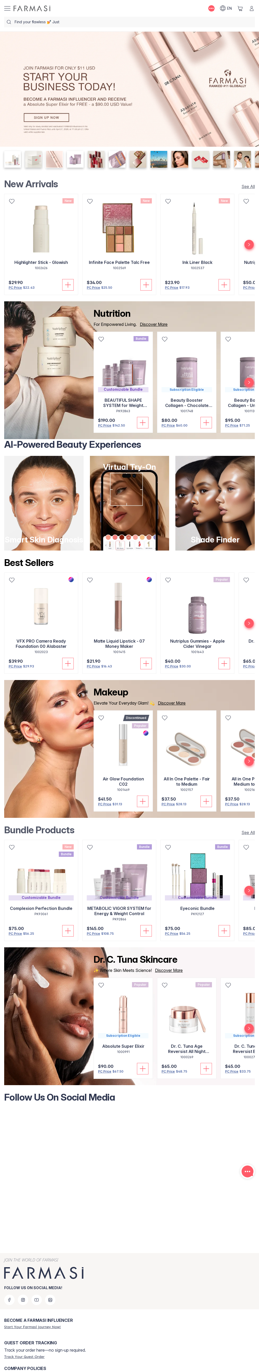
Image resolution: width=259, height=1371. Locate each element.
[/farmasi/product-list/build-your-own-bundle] (246, 832)
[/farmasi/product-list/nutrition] (152, 324)
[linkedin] (50, 1300)
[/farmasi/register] (32, 1327)
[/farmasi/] (32, 8)
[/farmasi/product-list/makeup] (170, 703)
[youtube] (36, 1300)
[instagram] (23, 1300)
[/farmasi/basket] (240, 8)
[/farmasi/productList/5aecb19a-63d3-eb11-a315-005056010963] (167, 970)
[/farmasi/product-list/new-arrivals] (246, 186)
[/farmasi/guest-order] (24, 1356)
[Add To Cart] (68, 285)
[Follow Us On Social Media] (129, 1175)
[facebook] (9, 1300)
